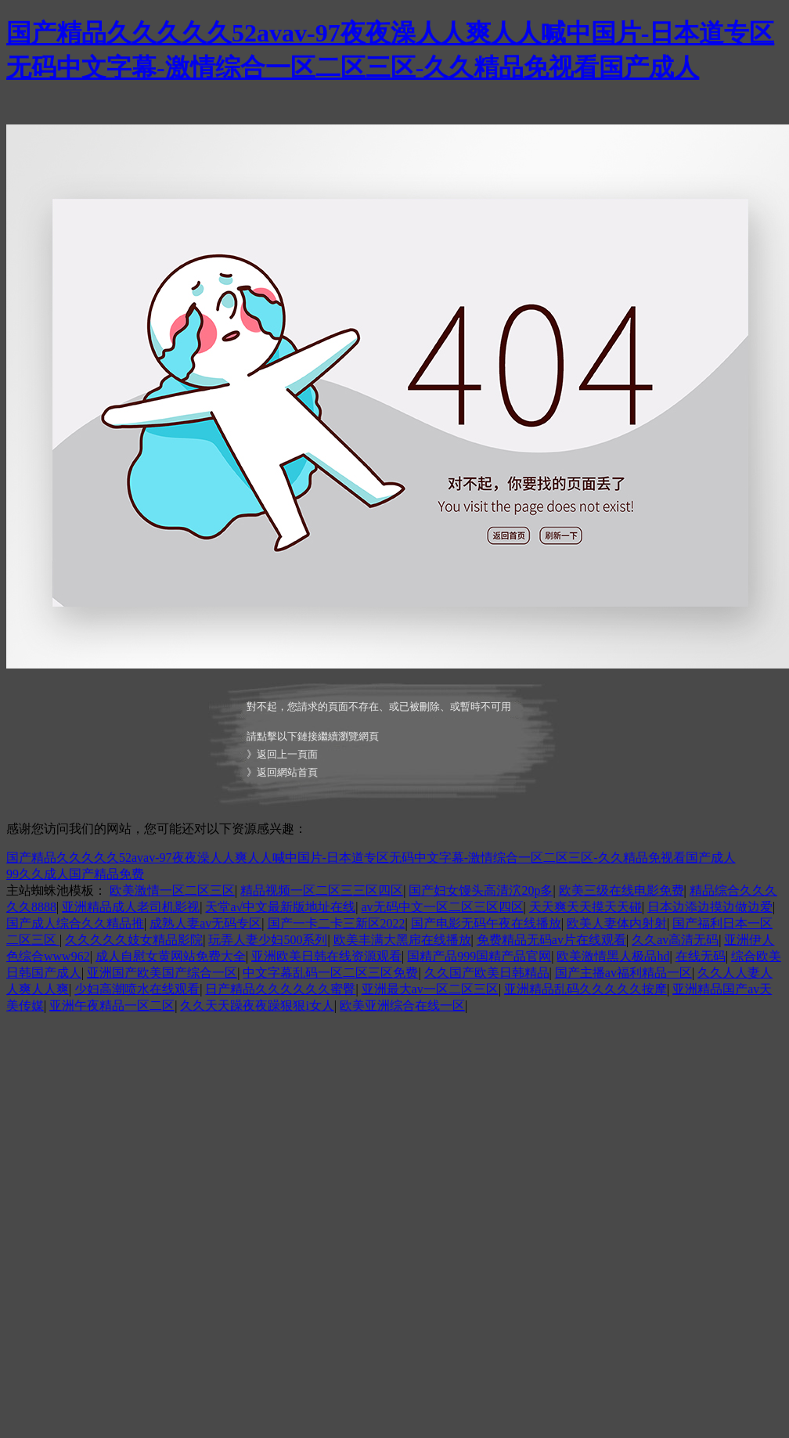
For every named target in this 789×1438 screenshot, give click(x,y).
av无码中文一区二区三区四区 (443, 907)
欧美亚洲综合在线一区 (402, 1005)
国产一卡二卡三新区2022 (336, 923)
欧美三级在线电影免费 (621, 890)
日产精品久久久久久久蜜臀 (280, 989)
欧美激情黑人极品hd (613, 956)
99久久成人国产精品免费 (75, 874)
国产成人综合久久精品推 (75, 923)
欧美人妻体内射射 (617, 923)
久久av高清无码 (675, 939)
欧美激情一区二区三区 (172, 890)
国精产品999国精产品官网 (479, 956)
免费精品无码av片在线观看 (551, 939)
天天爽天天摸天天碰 (585, 907)
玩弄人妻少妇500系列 (267, 939)
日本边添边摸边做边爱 (710, 907)
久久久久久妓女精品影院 (134, 939)
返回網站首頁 (287, 772)
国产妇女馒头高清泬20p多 (481, 890)
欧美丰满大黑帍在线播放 (402, 939)
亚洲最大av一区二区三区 (430, 989)
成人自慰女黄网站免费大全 (170, 956)
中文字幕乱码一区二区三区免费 (330, 972)
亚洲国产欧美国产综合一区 (162, 972)
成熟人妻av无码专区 (205, 923)
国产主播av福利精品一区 (623, 972)
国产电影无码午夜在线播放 (486, 923)
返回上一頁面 (287, 754)
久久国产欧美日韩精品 (486, 972)
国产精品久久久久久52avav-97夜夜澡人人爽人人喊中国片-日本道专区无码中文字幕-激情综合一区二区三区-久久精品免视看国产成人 (371, 857)
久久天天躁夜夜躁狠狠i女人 (256, 1005)
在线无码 (701, 956)
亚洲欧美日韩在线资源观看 (326, 956)
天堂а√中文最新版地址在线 (280, 907)
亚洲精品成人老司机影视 (131, 907)
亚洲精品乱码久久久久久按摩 (585, 989)
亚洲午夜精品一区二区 (112, 1005)
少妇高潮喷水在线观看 (137, 989)
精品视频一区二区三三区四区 (321, 890)
